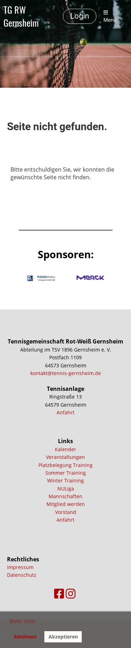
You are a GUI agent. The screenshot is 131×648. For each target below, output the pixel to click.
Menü (109, 16)
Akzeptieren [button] (63, 636)
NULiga (65, 488)
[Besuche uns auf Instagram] (70, 593)
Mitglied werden (65, 504)
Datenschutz (21, 575)
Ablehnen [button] (25, 636)
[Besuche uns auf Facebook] (59, 593)
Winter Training (65, 480)
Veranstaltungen (65, 457)
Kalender (65, 449)
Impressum (20, 567)
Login (79, 16)
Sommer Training (65, 472)
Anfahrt (65, 412)
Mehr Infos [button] (22, 621)
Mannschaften (65, 496)
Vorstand (65, 512)
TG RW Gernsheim (21, 16)
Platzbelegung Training (65, 465)
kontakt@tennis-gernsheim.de (65, 373)
